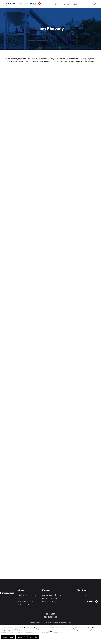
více (50, 631)
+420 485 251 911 (49, 601)
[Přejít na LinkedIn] (77, 596)
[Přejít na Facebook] (81, 596)
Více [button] (75, 4)
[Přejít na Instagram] (85, 596)
